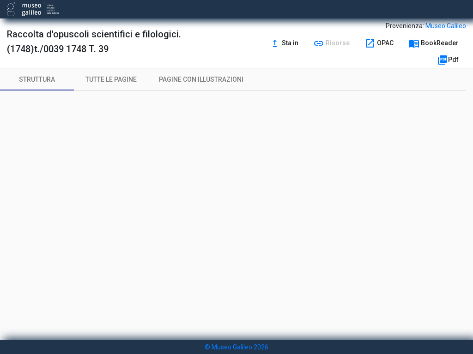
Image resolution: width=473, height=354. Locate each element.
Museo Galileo (445, 26)
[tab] (37, 79)
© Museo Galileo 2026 (236, 347)
